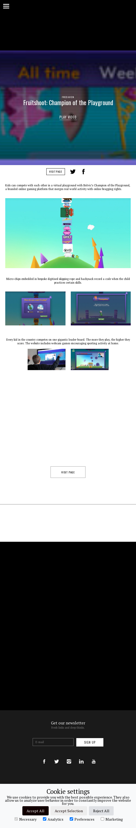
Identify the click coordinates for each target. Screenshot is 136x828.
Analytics (53, 819)
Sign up (89, 742)
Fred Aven (68, 97)
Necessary (25, 819)
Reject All (101, 810)
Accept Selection (69, 810)
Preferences (82, 819)
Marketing (112, 819)
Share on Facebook (83, 171)
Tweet (72, 171)
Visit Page (55, 171)
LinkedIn (93, 171)
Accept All (35, 810)
